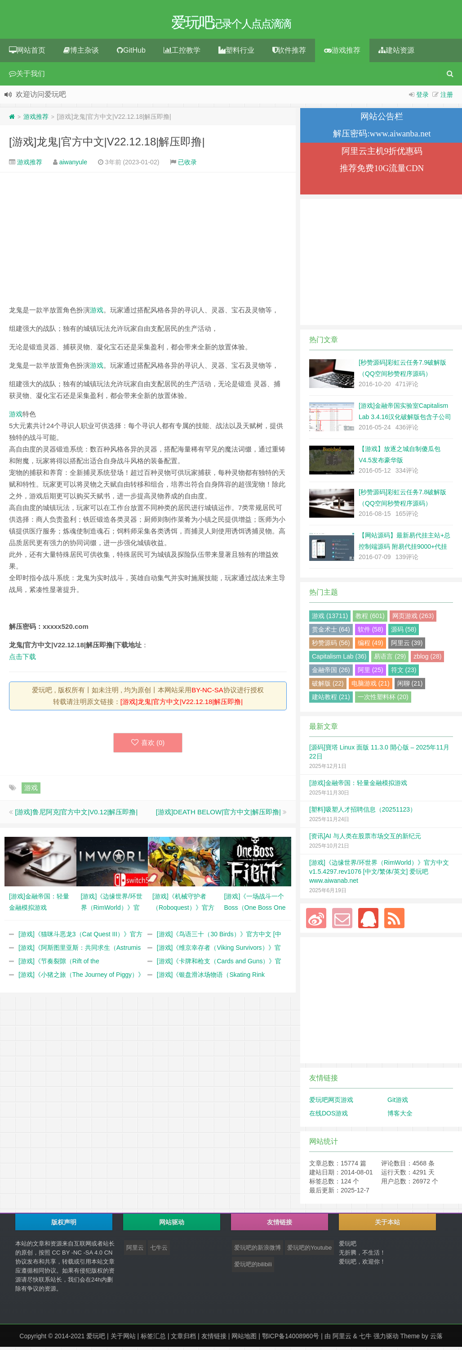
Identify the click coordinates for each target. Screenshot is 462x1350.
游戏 (96, 313)
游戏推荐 (342, 53)
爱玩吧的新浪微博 (257, 1250)
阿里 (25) (370, 673)
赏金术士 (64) (331, 632)
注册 (446, 97)
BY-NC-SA (207, 693)
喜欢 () (148, 745)
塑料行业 (236, 53)
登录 (422, 97)
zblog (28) (427, 659)
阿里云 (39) (407, 646)
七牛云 (159, 1250)
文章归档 (183, 1339)
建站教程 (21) (331, 700)
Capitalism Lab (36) (339, 659)
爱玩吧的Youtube (309, 1250)
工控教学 (182, 53)
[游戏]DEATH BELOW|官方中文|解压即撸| (218, 815)
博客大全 (400, 1116)
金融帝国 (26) (331, 673)
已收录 (187, 165)
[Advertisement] (148, 238)
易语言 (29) (390, 659)
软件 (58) (370, 632)
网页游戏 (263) (413, 619)
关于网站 (123, 1339)
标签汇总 (153, 1339)
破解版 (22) (328, 686)
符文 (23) (404, 673)
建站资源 (396, 53)
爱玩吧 (95, 1339)
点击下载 (22, 660)
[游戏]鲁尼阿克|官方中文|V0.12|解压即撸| (76, 815)
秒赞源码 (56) (331, 646)
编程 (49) (370, 646)
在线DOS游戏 (328, 1116)
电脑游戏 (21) (370, 686)
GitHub (131, 53)
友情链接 (214, 1339)
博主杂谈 (81, 53)
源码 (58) (404, 632)
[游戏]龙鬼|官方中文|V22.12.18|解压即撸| (107, 145)
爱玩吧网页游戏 (331, 1102)
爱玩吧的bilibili (253, 1267)
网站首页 (27, 53)
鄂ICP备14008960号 (291, 1339)
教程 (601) (370, 619)
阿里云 (135, 1250)
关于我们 (27, 77)
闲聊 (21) (410, 686)
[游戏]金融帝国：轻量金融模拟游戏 (358, 786)
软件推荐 (289, 53)
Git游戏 (397, 1102)
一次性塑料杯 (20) (383, 700)
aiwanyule (73, 165)
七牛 (365, 1339)
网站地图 (244, 1339)
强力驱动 (386, 1339)
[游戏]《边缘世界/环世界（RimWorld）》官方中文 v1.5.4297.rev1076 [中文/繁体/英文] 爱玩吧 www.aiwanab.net (379, 874)
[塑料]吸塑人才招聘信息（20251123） (362, 812)
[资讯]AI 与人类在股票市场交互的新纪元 (365, 839)
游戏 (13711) (330, 619)
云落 (436, 1339)
